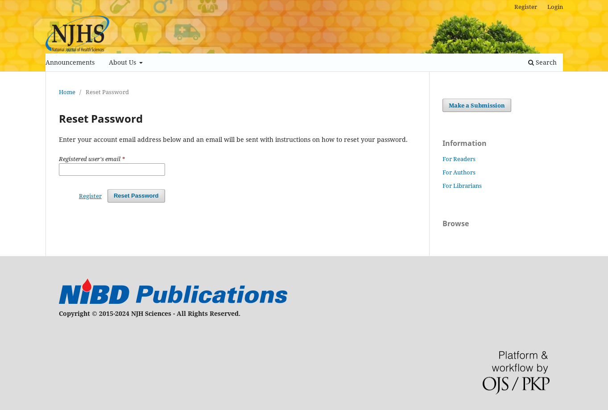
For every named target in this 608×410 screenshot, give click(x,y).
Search (542, 62)
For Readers (459, 159)
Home (67, 92)
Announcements (70, 62)
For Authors (459, 172)
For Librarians (462, 186)
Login (555, 7)
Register (525, 7)
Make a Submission (477, 105)
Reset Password (136, 195)
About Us (123, 62)
